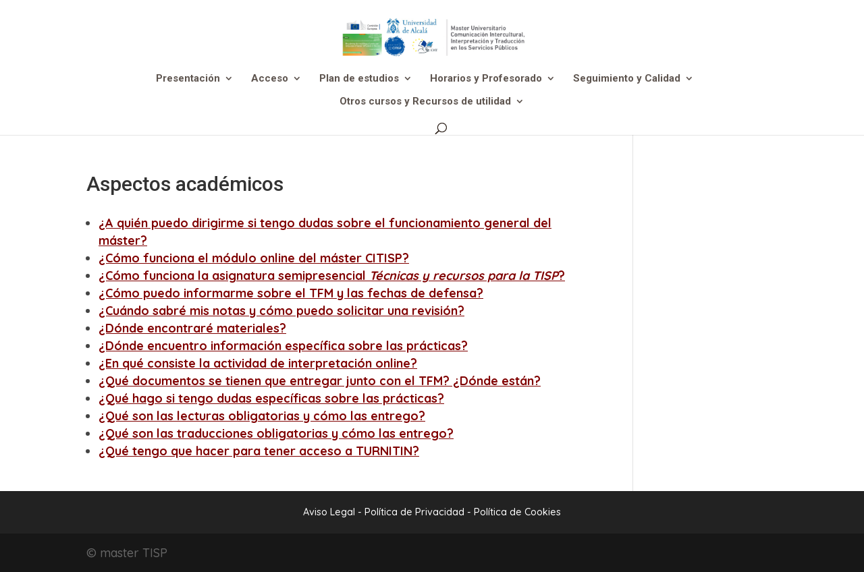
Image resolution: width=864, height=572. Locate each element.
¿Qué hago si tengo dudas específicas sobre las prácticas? (271, 398)
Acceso (269, 79)
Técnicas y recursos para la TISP (463, 275)
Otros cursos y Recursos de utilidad (425, 101)
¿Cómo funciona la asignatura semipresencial (234, 275)
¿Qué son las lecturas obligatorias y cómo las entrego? (262, 416)
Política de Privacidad (415, 512)
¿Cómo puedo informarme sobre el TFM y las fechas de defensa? (291, 293)
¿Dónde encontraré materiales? (192, 328)
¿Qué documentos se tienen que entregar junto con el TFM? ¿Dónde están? (320, 381)
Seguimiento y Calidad (626, 79)
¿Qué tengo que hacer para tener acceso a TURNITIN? (259, 451)
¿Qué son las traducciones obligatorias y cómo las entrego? (276, 433)
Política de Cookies (517, 512)
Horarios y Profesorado (486, 79)
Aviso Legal (329, 512)
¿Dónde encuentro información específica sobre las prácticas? (283, 345)
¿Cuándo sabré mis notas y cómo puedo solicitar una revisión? (281, 310)
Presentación (188, 79)
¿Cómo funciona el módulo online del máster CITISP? (254, 258)
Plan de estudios (359, 79)
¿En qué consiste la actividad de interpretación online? (258, 363)
